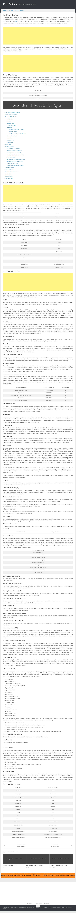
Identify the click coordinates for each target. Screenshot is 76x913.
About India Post (9, 178)
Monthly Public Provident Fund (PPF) (16, 155)
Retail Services (10, 123)
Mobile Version (30, 905)
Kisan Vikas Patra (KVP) (13, 163)
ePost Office (8, 144)
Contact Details (9, 176)
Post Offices (10, 4)
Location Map (8, 174)
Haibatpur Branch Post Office (10, 867)
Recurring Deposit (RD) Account (15, 150)
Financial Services (9, 146)
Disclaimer (46, 905)
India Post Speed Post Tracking (17, 129)
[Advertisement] (38, 36)
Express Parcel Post (12, 135)
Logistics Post (10, 142)
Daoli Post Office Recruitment (12, 171)
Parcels (9, 121)
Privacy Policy (39, 905)
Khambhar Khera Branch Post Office (58, 867)
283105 (17, 21)
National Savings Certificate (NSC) (15, 161)
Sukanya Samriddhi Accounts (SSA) (16, 165)
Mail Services (10, 119)
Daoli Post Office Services (11, 116)
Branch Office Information (11, 114)
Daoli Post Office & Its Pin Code (13, 112)
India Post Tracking (10, 169)
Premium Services (11, 125)
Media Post (10, 138)
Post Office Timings (10, 167)
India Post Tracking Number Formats (18, 133)
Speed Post (10, 127)
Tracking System (13, 131)
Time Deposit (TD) (11, 157)
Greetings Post (10, 140)
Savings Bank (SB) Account (14, 148)
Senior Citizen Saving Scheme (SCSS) (16, 159)
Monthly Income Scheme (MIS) (14, 152)
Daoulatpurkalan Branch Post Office (34, 867)
